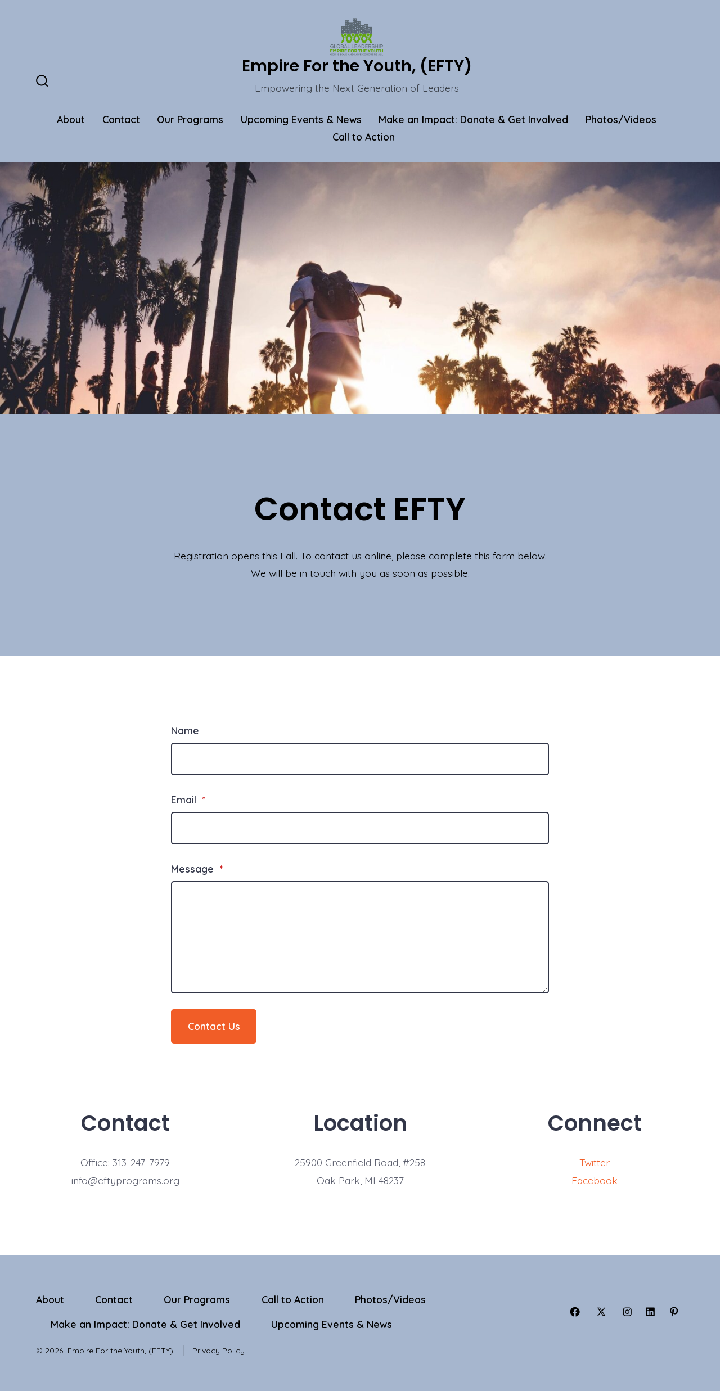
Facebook (595, 1180)
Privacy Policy (218, 1350)
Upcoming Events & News (301, 119)
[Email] (360, 828)
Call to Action (363, 136)
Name (185, 730)
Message (197, 868)
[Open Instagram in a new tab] (627, 1312)
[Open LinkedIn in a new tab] (650, 1312)
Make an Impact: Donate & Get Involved (473, 119)
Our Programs (190, 119)
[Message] (360, 937)
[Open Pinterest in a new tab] (674, 1312)
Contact (121, 119)
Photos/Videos (621, 119)
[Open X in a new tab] (601, 1312)
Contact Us (214, 1026)
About (71, 119)
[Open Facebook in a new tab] (575, 1312)
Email (188, 799)
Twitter (594, 1162)
